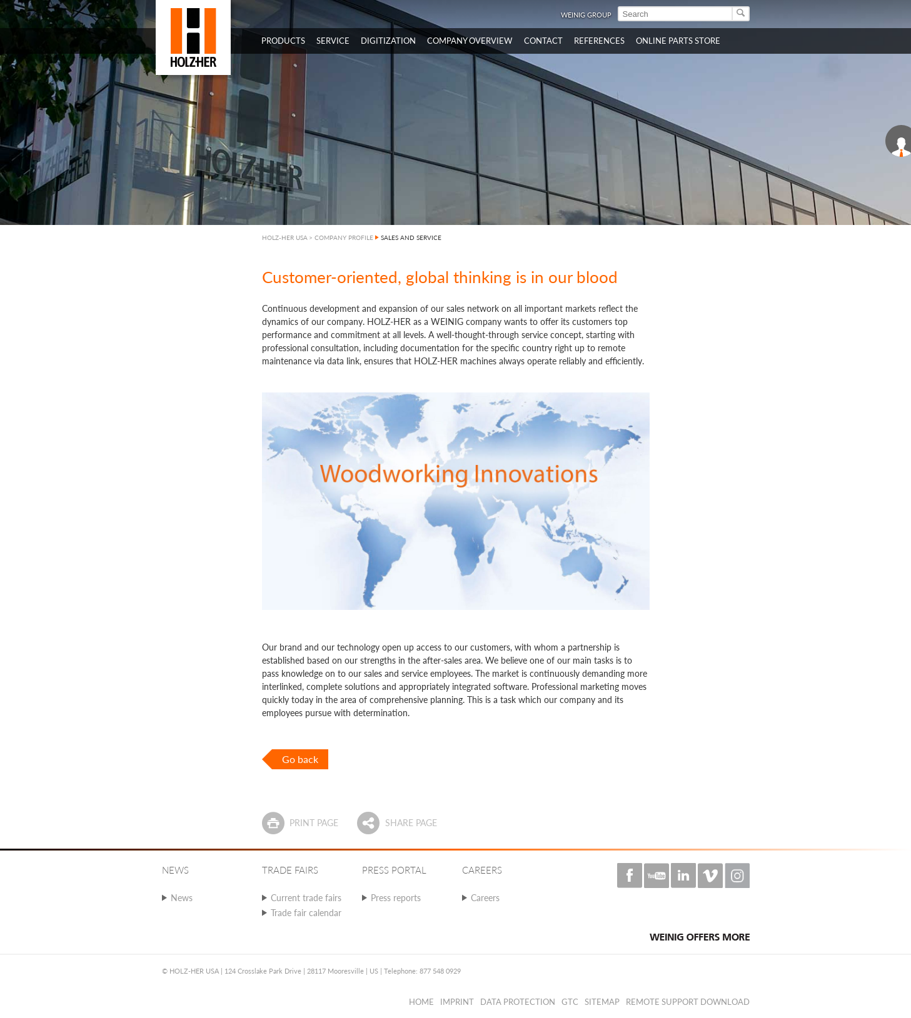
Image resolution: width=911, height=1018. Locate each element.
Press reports (396, 897)
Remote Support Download (688, 1002)
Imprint (457, 1002)
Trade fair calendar (306, 912)
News (182, 897)
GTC (569, 1002)
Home (421, 1002)
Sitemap (602, 1002)
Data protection (517, 1002)
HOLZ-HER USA (285, 237)
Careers (485, 897)
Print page (313, 822)
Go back (300, 759)
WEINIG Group (586, 15)
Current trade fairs (306, 897)
